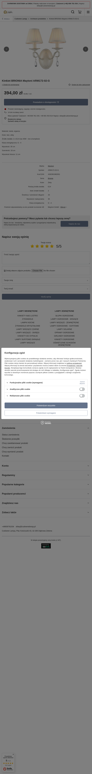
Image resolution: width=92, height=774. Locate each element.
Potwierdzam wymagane (46, 413)
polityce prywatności (74, 363)
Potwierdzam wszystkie (46, 405)
